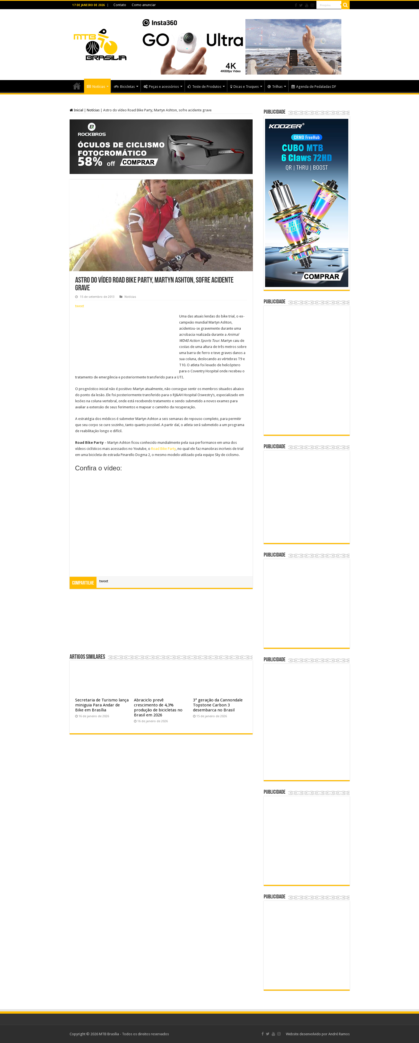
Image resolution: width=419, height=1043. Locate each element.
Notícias (96, 86)
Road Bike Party (163, 449)
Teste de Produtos (204, 86)
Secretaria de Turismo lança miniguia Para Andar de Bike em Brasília (102, 705)
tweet (79, 306)
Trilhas (275, 86)
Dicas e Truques (244, 86)
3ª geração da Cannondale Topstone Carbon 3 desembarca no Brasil (218, 705)
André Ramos (339, 1034)
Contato (119, 5)
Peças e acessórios (161, 86)
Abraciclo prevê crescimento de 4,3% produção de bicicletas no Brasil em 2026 (158, 707)
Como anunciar (144, 5)
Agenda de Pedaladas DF (313, 86)
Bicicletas (124, 86)
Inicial (76, 110)
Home (77, 86)
